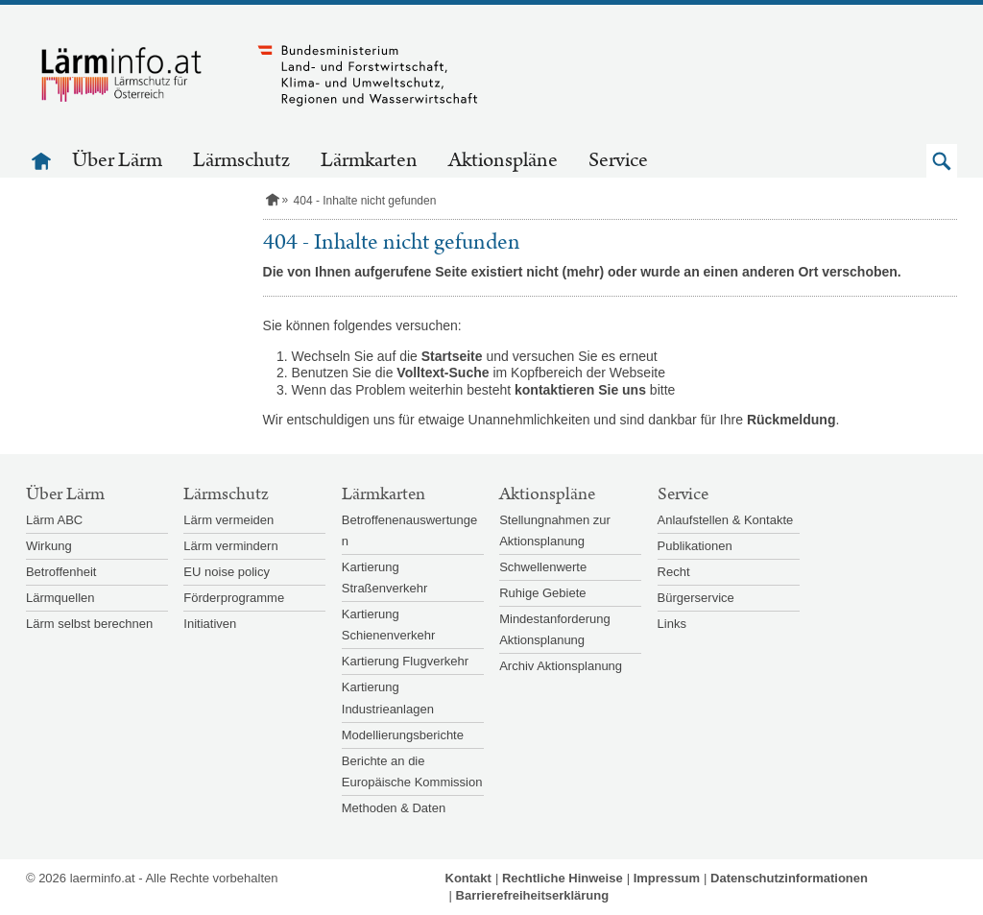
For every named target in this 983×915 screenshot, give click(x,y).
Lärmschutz (241, 160)
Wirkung (49, 546)
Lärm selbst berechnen (89, 623)
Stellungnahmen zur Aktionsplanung (555, 530)
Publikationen (695, 546)
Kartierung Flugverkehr (405, 661)
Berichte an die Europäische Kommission (412, 771)
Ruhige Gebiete (542, 593)
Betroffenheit (61, 572)
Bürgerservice (696, 597)
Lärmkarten (369, 160)
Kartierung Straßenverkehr (385, 577)
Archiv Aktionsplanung (560, 666)
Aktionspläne (503, 160)
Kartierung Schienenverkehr (389, 624)
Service (618, 160)
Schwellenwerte (543, 567)
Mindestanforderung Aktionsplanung (555, 629)
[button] (941, 161)
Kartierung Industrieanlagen (388, 697)
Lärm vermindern (230, 546)
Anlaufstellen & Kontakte (726, 520)
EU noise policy (226, 572)
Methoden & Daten (393, 808)
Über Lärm (117, 160)
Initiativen (209, 623)
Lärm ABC (54, 520)
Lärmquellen (60, 597)
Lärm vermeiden (228, 520)
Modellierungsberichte (403, 735)
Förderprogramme (233, 597)
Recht (674, 572)
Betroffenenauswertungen (409, 530)
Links (672, 623)
